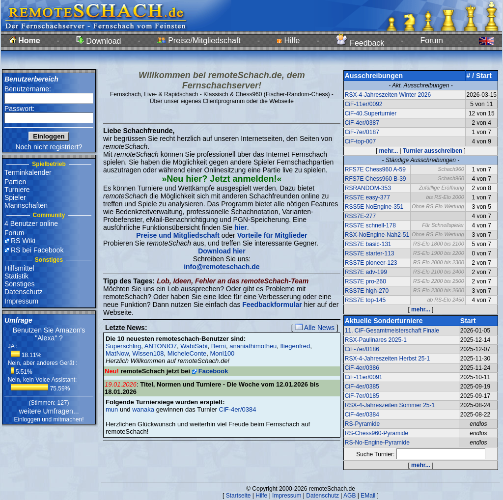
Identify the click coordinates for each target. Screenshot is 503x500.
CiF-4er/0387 (362, 122)
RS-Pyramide (362, 423)
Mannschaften (26, 205)
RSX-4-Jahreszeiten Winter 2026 (388, 94)
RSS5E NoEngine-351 (374, 206)
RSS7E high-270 (367, 290)
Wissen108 (148, 353)
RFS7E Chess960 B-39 (375, 178)
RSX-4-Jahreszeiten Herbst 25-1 (387, 358)
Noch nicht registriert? (48, 147)
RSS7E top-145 (365, 300)
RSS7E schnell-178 (370, 225)
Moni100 (222, 353)
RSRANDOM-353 (368, 188)
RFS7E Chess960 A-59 (375, 169)
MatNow (117, 353)
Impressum (21, 301)
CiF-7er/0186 (362, 349)
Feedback (360, 43)
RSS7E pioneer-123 (371, 262)
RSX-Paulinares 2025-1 (376, 339)
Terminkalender (28, 172)
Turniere (17, 190)
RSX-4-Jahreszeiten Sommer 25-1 (390, 405)
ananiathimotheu (253, 346)
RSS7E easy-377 (367, 197)
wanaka (143, 409)
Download (98, 41)
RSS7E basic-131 (368, 244)
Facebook (213, 371)
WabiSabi (193, 346)
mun (112, 409)
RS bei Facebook (37, 250)
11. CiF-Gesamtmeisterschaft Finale (392, 330)
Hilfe (288, 40)
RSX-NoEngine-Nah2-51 (377, 234)
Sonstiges (19, 284)
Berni (218, 346)
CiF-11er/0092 (364, 104)
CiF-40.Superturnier (370, 113)
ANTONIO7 (160, 346)
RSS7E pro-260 (365, 281)
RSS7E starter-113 (369, 253)
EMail (368, 495)
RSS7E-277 (360, 216)
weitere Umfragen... (49, 411)
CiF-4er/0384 (237, 409)
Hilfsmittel (19, 268)
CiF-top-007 (360, 141)
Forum (431, 40)
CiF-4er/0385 (362, 386)
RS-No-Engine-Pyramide (377, 442)
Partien (15, 182)
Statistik (16, 276)
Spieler (15, 197)
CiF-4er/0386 (362, 367)
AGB (349, 495)
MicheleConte (187, 353)
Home (24, 40)
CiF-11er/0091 (364, 377)
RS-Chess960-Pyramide (376, 433)
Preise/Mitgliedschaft (199, 40)
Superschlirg (123, 346)
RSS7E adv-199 (366, 272)
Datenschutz (23, 292)
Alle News (315, 328)
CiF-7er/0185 (362, 395)
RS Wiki (23, 241)
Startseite (238, 495)
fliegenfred (295, 346)
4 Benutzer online (31, 223)
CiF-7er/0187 (362, 132)
